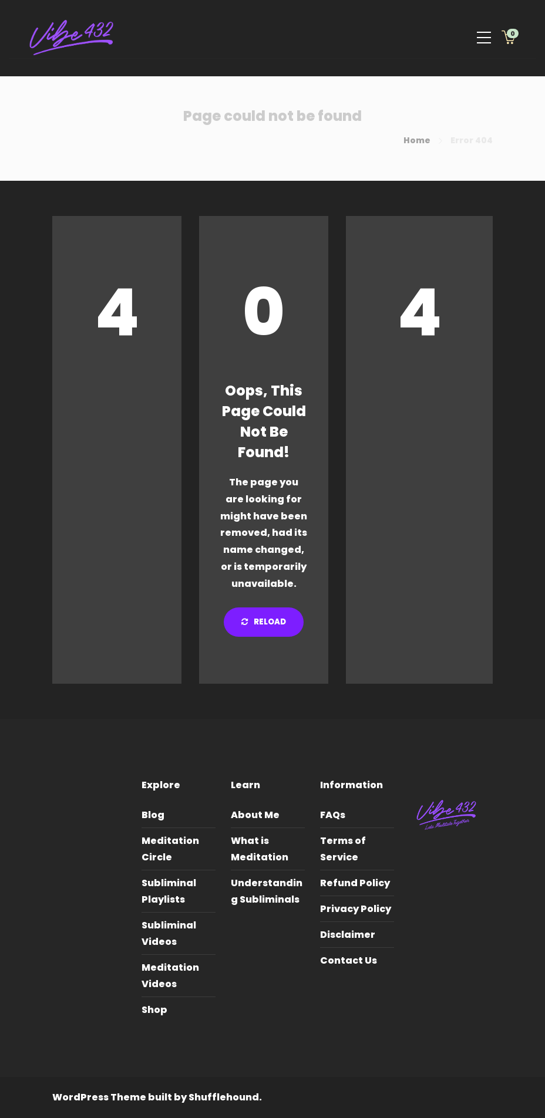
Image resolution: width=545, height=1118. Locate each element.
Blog (153, 815)
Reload (263, 621)
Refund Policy (355, 883)
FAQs (332, 815)
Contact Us (348, 960)
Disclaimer (347, 934)
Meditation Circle (170, 849)
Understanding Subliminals (266, 891)
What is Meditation (259, 849)
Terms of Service (343, 849)
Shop (154, 1009)
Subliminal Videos (169, 933)
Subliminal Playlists (169, 891)
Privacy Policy (355, 909)
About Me (255, 815)
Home (416, 140)
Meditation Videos (170, 976)
